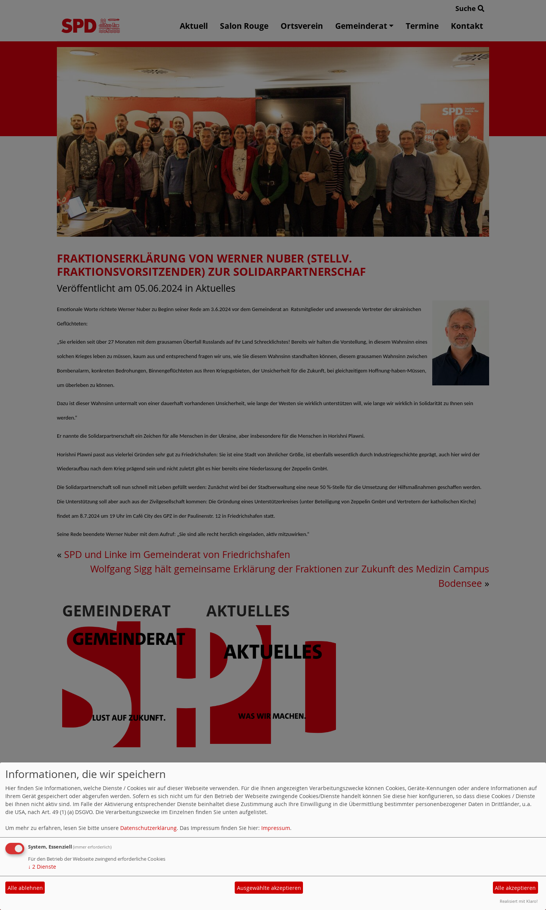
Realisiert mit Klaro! (519, 901)
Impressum (275, 827)
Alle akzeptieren (515, 887)
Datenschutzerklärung (148, 827)
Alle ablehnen (25, 887)
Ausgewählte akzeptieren (269, 887)
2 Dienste (42, 866)
